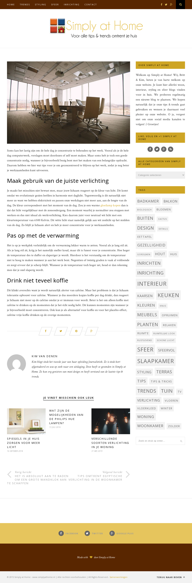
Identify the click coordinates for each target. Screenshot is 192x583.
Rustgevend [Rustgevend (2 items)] (144, 340)
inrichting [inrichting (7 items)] (150, 273)
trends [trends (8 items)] (146, 391)
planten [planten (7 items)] (147, 324)
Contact (90, 4)
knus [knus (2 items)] (163, 305)
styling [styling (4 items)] (144, 372)
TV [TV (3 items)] (180, 391)
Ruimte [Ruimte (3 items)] (143, 333)
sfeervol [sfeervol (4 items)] (166, 350)
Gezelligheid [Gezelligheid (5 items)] (151, 245)
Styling (40, 4)
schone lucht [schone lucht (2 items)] (165, 340)
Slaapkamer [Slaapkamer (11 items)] (155, 361)
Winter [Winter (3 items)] (166, 408)
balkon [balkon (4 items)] (171, 201)
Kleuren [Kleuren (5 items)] (146, 305)
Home (11, 4)
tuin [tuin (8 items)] (167, 391)
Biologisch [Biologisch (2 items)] (144, 209)
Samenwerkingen (118, 577)
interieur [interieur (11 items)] (152, 283)
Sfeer (55, 4)
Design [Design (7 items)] (145, 228)
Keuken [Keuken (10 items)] (168, 295)
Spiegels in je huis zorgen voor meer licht (23, 443)
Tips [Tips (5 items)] (141, 381)
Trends (25, 4)
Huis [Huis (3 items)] (173, 254)
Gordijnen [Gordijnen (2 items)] (143, 254)
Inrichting (72, 4)
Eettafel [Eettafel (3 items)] (144, 237)
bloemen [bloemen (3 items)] (163, 209)
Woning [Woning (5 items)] (145, 416)
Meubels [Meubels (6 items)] (147, 314)
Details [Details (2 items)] (163, 229)
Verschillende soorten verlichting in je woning (110, 443)
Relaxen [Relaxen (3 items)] (169, 325)
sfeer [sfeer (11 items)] (145, 349)
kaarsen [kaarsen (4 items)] (145, 295)
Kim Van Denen (45, 356)
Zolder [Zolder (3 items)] (174, 426)
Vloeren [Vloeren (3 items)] (171, 400)
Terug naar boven (171, 577)
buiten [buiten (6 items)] (145, 218)
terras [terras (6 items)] (164, 371)
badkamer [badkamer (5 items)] (148, 201)
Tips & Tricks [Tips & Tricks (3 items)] (161, 381)
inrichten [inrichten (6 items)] (149, 263)
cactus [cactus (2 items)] (162, 219)
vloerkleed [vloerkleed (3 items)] (146, 408)
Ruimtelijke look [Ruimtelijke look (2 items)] (164, 333)
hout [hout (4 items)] (160, 254)
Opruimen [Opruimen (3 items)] (170, 315)
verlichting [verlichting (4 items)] (148, 400)
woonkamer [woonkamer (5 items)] (150, 425)
